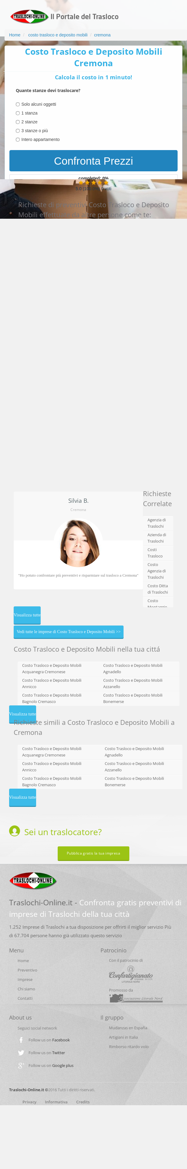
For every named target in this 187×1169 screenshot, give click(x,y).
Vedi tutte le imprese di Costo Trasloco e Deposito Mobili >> (69, 631)
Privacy (29, 1102)
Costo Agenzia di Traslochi (157, 571)
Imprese (25, 979)
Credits (83, 1102)
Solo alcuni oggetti (39, 104)
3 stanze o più (35, 130)
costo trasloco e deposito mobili (57, 35)
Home (14, 35)
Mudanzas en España (128, 1027)
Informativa (56, 1102)
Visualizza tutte (27, 615)
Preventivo (27, 970)
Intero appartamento (41, 139)
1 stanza (30, 113)
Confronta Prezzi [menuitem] (93, 161)
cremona (102, 35)
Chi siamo (26, 989)
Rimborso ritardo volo (129, 1046)
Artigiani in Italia (123, 1037)
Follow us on (49, 1040)
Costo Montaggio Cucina (157, 607)
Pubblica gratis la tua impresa (93, 853)
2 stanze (30, 121)
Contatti (25, 998)
